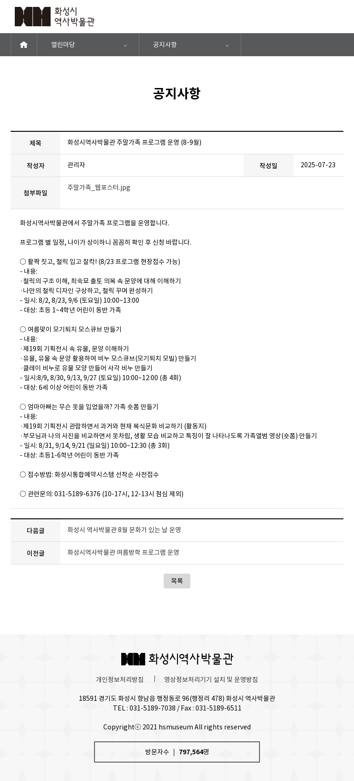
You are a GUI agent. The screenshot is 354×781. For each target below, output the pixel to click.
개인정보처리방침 (120, 679)
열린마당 (63, 45)
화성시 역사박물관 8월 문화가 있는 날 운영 (124, 530)
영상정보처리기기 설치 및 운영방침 (211, 679)
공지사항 (165, 45)
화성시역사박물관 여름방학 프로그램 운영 (123, 552)
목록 (177, 581)
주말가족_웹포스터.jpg (98, 187)
